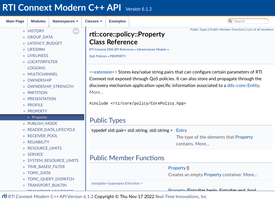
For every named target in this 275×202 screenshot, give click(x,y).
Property (39, 118)
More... (96, 92)
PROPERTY (37, 111)
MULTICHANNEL (43, 74)
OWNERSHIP (39, 80)
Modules (38, 21)
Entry (181, 130)
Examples (117, 21)
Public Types (199, 29)
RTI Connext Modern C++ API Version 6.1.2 (50, 196)
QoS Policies (98, 56)
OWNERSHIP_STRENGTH (51, 87)
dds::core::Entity (243, 85)
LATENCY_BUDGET (45, 43)
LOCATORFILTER (43, 62)
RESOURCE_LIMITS (45, 148)
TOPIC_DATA (39, 173)
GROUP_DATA (40, 37)
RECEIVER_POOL (43, 136)
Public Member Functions (227, 29)
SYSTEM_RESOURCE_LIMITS (53, 161)
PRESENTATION (42, 99)
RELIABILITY (38, 142)
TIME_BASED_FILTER (46, 167)
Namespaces (66, 22)
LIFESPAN (36, 50)
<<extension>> (103, 72)
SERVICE (35, 155)
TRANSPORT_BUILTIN (47, 185)
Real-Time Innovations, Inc (181, 196)
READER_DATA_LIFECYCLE (51, 130)
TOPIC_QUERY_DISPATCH (51, 179)
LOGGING (36, 68)
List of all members (260, 29)
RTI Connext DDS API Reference (111, 49)
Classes (94, 22)
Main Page (15, 21)
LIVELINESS (38, 56)
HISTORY (36, 31)
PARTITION (37, 93)
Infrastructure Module (152, 49)
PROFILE (35, 105)
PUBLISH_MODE (42, 124)
